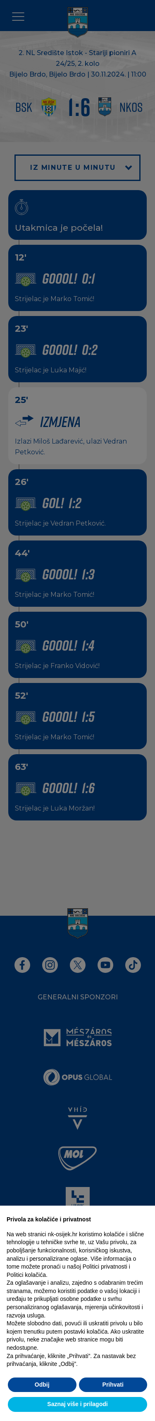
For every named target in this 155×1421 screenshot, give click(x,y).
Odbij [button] (42, 1384)
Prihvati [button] (113, 1384)
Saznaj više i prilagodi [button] (77, 1404)
